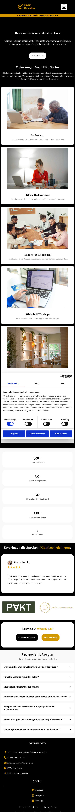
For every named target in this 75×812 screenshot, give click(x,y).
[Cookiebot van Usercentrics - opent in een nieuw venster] (61, 376)
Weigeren (14, 434)
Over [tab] (62, 383)
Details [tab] (37, 383)
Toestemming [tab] (13, 383)
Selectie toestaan (37, 434)
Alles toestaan (61, 434)
